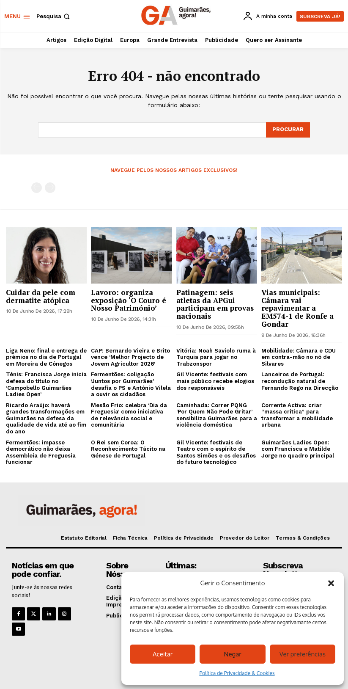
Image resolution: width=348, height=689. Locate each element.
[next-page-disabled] (50, 187)
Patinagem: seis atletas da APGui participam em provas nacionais (215, 304)
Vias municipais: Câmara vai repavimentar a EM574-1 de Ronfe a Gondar (297, 308)
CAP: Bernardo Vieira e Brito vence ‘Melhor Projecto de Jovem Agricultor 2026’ (130, 357)
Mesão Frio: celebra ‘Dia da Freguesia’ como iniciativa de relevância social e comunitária (129, 415)
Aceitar (163, 654)
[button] (331, 583)
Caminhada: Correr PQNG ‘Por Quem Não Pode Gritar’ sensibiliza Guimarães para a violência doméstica (216, 415)
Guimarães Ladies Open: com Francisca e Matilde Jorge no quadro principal (297, 449)
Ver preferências (302, 654)
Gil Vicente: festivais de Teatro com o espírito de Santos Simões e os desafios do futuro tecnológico (216, 452)
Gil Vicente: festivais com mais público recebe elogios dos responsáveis (215, 381)
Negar (232, 654)
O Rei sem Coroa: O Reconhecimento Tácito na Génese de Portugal (128, 449)
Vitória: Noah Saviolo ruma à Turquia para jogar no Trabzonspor (216, 357)
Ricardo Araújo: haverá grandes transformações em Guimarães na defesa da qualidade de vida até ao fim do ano (46, 418)
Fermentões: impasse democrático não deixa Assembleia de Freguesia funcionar (41, 452)
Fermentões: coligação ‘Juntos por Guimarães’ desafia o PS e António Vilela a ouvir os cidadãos (131, 384)
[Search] (288, 130)
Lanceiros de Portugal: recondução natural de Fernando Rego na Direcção (299, 381)
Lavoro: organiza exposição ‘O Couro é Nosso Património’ (128, 300)
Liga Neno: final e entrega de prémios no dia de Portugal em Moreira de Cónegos (46, 357)
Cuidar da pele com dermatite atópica (40, 296)
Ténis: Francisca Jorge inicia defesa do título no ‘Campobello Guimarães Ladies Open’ (46, 384)
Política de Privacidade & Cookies (236, 673)
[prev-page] (36, 187)
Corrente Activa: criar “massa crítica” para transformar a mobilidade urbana (297, 415)
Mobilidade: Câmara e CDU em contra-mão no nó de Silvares (298, 357)
